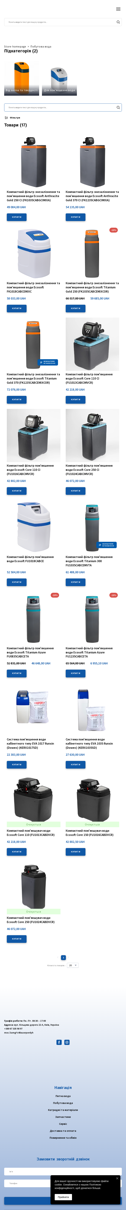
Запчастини (63, 1117)
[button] (118, 22)
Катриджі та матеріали (63, 1110)
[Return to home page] (17, 9)
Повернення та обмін (63, 1137)
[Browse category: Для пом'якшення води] (59, 78)
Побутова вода (40, 46)
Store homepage (15, 46)
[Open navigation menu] (118, 9)
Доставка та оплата (63, 1130)
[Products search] (63, 22)
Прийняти (63, 1197)
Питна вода (63, 1096)
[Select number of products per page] (73, 965)
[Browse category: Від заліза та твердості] (21, 78)
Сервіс (63, 1123)
